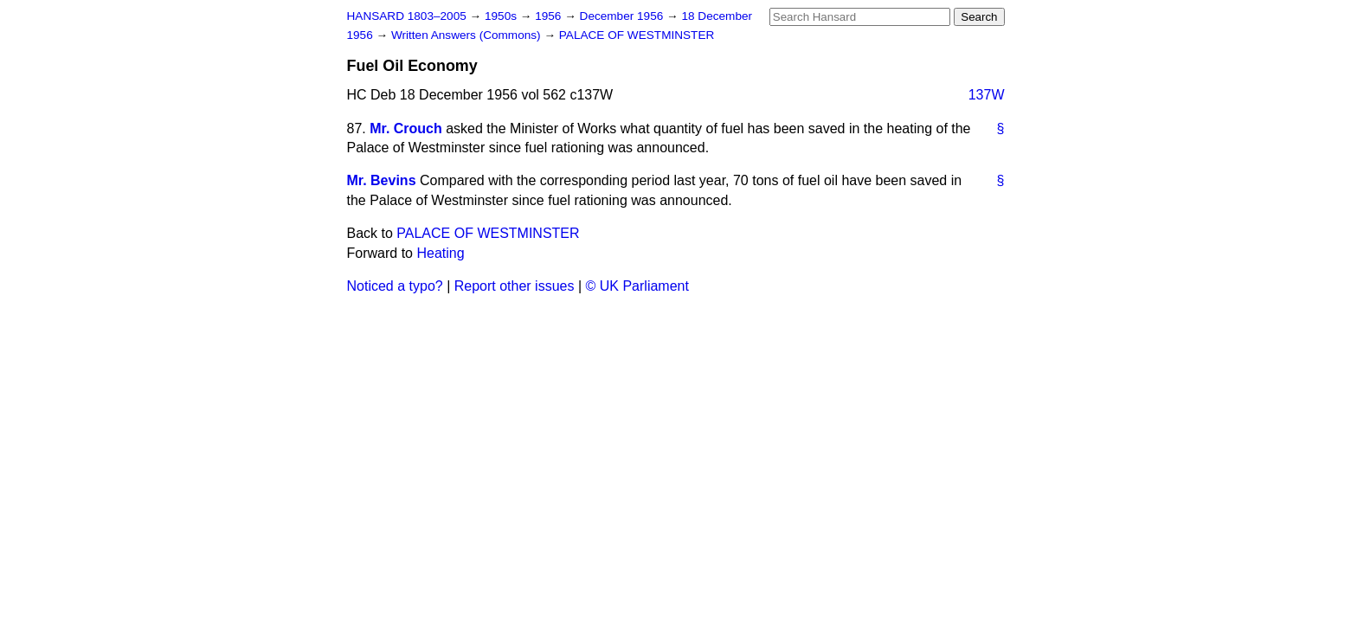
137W (986, 94)
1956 (549, 16)
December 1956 (623, 16)
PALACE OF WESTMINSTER (637, 35)
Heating (440, 253)
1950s (502, 16)
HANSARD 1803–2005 (406, 16)
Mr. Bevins (381, 180)
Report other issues (514, 286)
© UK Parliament (637, 286)
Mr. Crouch (406, 128)
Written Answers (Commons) (467, 35)
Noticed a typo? (395, 286)
